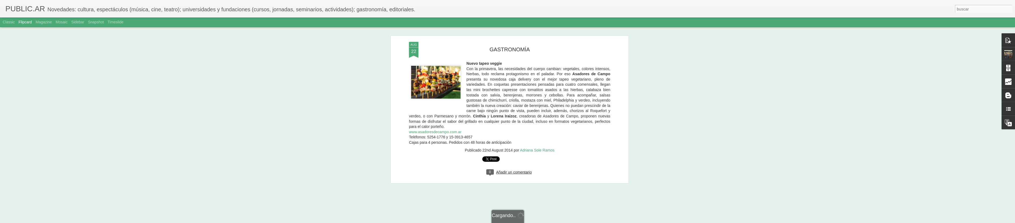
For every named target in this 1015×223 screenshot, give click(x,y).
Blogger (528, 220)
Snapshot (96, 22)
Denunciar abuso (546, 220)
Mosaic (61, 22)
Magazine (44, 22)
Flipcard (25, 22)
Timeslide (115, 22)
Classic (9, 22)
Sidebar (77, 22)
